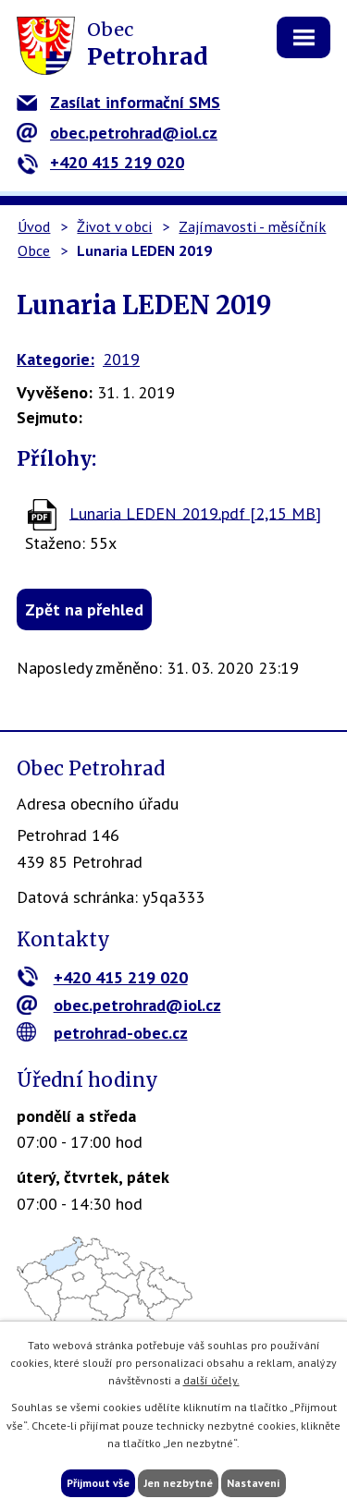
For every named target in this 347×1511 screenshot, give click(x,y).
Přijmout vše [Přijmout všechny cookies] (98, 1483)
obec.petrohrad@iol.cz (117, 132)
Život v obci (114, 226)
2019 (121, 359)
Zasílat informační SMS (118, 102)
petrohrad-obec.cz (102, 1032)
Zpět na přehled (84, 609)
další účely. (211, 1380)
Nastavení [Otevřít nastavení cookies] (253, 1483)
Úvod (34, 226)
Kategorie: (55, 359)
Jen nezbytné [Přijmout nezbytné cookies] (178, 1483)
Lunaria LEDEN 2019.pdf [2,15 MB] (195, 512)
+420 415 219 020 (100, 162)
